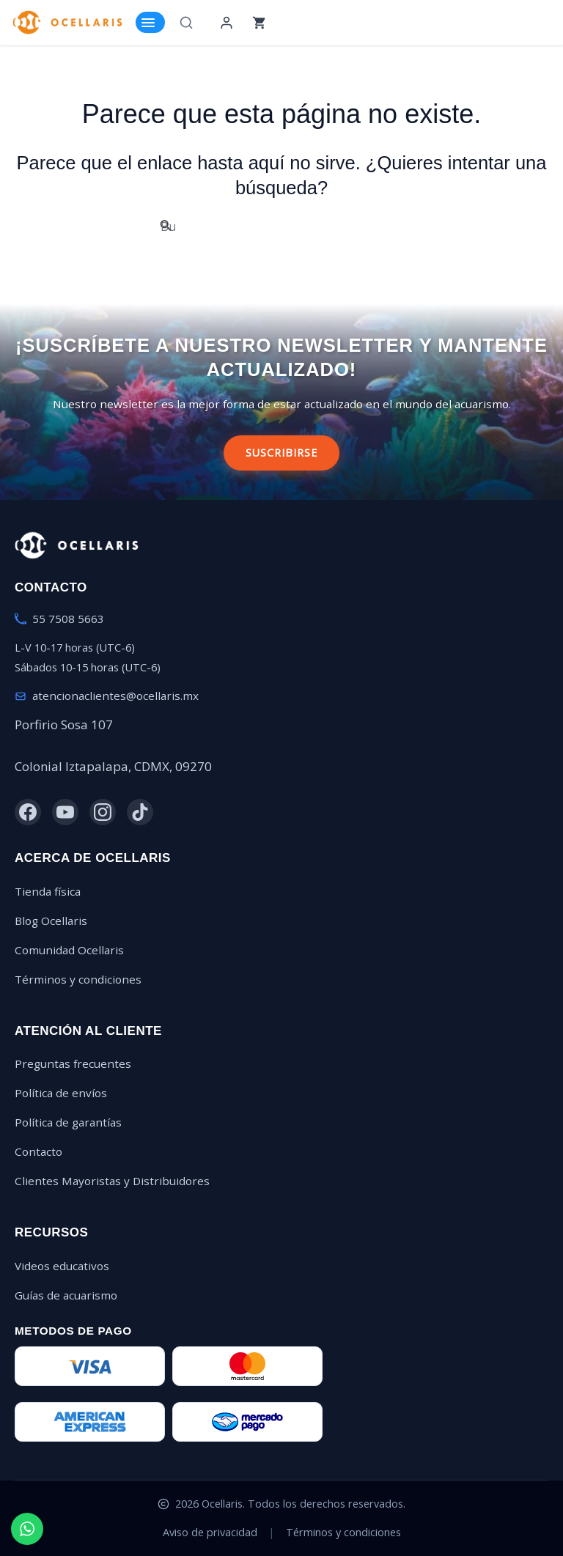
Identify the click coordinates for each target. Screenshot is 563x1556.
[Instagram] (102, 812)
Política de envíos (61, 1092)
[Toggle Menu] (150, 22)
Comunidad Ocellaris (69, 950)
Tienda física (48, 891)
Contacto (38, 1151)
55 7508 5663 (68, 618)
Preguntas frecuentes (73, 1063)
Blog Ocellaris (51, 920)
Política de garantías (68, 1122)
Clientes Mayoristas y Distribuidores (112, 1180)
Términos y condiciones (78, 979)
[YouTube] (65, 812)
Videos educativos (62, 1265)
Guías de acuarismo (66, 1295)
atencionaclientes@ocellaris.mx (115, 695)
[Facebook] (28, 812)
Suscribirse (281, 453)
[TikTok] (140, 812)
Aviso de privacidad (210, 1532)
